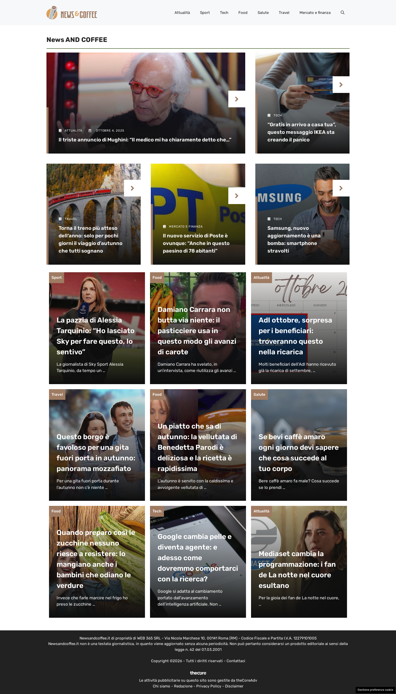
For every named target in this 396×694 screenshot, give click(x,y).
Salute (263, 12)
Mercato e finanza (315, 12)
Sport (205, 12)
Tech (224, 12)
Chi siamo (161, 686)
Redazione (183, 686)
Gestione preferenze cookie (375, 689)
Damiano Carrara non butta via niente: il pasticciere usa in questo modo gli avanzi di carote (197, 330)
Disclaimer (234, 686)
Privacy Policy (208, 686)
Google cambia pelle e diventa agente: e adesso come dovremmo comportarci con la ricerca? (198, 557)
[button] (343, 12)
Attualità (182, 12)
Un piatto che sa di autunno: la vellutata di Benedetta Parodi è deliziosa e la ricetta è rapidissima (197, 447)
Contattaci (236, 661)
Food (242, 12)
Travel (284, 12)
